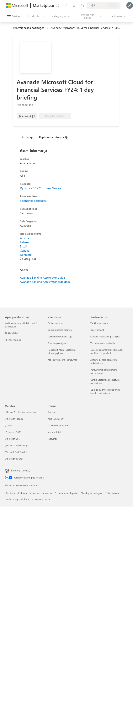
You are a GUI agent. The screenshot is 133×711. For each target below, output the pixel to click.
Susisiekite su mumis (41, 493)
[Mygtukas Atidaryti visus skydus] (13, 16)
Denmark (26, 255)
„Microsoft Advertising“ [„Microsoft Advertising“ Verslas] (16, 445)
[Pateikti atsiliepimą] (57, 5)
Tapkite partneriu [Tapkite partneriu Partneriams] (99, 323)
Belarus (24, 242)
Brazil (23, 246)
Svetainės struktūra (16, 493)
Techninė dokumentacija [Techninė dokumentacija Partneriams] (102, 343)
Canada (25, 250)
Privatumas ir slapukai (66, 493)
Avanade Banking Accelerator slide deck (45, 282)
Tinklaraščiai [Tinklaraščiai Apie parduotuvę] (11, 333)
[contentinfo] (47, 28)
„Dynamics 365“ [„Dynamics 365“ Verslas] (13, 432)
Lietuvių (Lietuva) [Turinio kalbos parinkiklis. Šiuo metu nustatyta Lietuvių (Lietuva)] (20, 470)
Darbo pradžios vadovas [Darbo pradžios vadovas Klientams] (60, 329)
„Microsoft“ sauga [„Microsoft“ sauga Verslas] (14, 418)
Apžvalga (27, 137)
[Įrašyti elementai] (74, 5)
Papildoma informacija (53, 137)
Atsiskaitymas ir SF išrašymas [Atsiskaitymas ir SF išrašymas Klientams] (62, 359)
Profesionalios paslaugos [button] (28, 28)
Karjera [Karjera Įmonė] (51, 412)
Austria (24, 238)
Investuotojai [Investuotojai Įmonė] (54, 432)
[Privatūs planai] (82, 5)
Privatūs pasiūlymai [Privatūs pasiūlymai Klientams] (57, 343)
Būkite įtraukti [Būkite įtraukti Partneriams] (97, 329)
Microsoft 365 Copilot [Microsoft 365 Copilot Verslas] (16, 452)
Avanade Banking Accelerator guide (42, 277)
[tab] (28, 137)
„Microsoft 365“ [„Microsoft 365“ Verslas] (13, 438)
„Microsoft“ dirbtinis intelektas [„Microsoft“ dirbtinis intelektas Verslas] (20, 412)
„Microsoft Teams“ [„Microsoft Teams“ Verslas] (14, 458)
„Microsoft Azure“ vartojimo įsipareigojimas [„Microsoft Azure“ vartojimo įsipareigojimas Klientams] (61, 351)
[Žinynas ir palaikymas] (65, 5)
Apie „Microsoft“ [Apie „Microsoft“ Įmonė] (56, 418)
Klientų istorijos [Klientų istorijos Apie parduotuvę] (13, 339)
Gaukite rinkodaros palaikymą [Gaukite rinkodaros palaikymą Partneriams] (105, 336)
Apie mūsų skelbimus (17, 499)
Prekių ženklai (112, 493)
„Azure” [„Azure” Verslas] (8, 425)
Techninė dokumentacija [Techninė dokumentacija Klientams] (60, 336)
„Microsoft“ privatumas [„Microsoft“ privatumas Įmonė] (59, 425)
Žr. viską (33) (28, 259)
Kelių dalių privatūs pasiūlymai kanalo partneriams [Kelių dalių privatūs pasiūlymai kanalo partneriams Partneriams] (105, 391)
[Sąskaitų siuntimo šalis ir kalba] (104, 5)
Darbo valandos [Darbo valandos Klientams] (55, 323)
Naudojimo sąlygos (91, 493)
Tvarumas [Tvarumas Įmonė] (52, 438)
